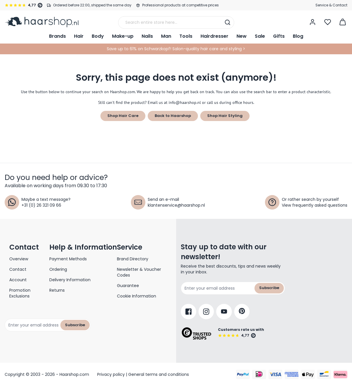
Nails (147, 36)
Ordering (58, 269)
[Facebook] (188, 311)
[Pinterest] (242, 311)
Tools (185, 36)
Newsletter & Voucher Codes (139, 272)
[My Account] (312, 22)
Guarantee (128, 285)
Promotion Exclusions (19, 293)
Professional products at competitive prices (180, 5)
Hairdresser (214, 36)
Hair (79, 36)
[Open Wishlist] (327, 22)
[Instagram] (206, 311)
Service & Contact (331, 5)
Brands (57, 36)
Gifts (279, 36)
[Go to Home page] (42, 22)
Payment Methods (68, 259)
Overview (18, 259)
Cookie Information (136, 296)
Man (166, 36)
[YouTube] (224, 311)
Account (18, 280)
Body (98, 36)
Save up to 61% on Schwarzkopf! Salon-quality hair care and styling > (176, 49)
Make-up (122, 36)
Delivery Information (70, 280)
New (242, 36)
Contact (17, 269)
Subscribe (75, 325)
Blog (298, 36)
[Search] (227, 22)
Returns (57, 290)
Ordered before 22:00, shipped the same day (92, 5)
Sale (260, 36)
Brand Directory (132, 259)
